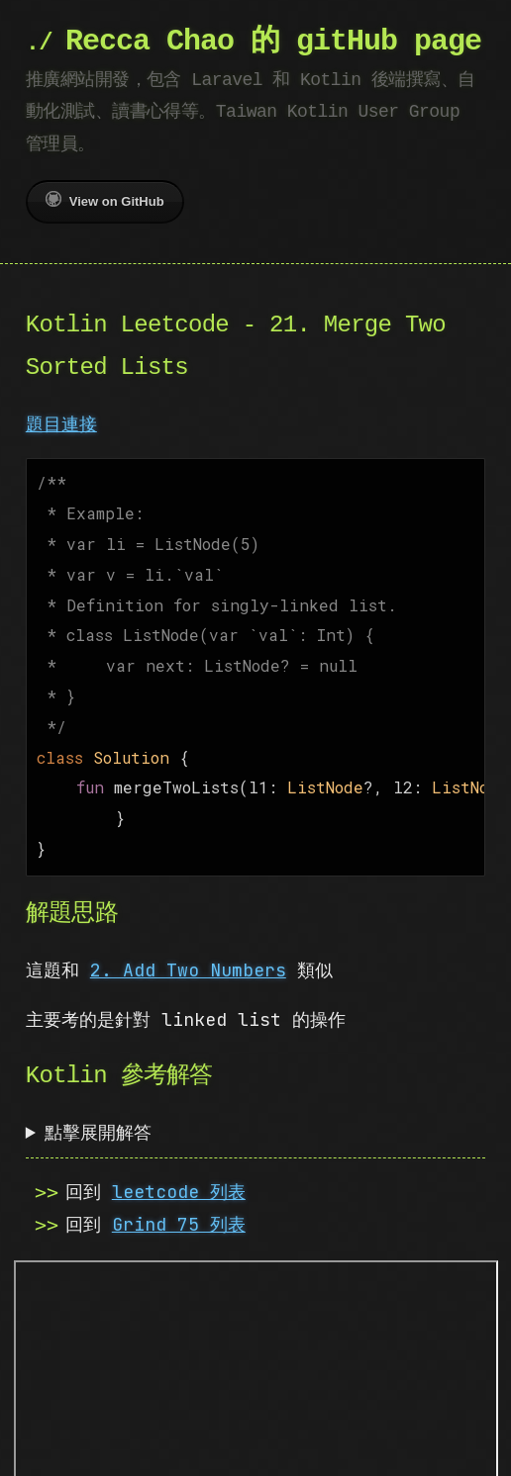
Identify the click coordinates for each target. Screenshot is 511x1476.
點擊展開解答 (98, 1106)
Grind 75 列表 (179, 1198)
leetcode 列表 (179, 1165)
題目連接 (61, 424)
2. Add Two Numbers (188, 944)
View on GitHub (105, 200)
